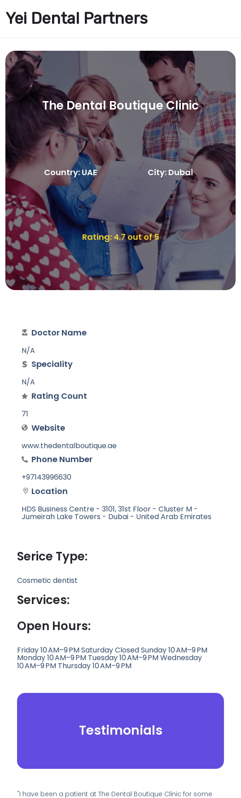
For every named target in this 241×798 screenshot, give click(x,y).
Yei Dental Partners (76, 18)
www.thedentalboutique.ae (69, 446)
